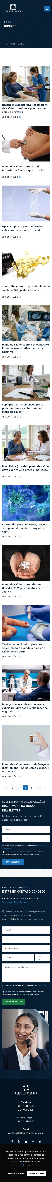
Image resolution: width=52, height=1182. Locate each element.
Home (5, 44)
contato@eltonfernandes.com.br (26, 1133)
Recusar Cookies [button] (16, 1173)
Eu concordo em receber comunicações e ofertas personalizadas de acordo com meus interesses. (23, 853)
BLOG (13, 44)
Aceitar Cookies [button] (36, 1173)
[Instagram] (33, 1142)
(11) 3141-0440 (26, 1106)
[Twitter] (19, 1142)
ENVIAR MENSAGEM (14, 1001)
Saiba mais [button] (26, 1165)
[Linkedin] (40, 1142)
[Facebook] (12, 1142)
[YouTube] (26, 1142)
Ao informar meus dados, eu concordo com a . (24, 847)
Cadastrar (15, 862)
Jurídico (21, 44)
